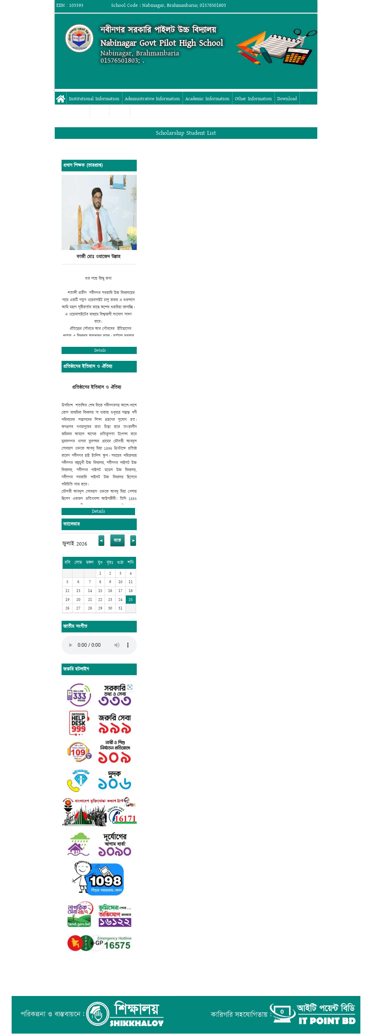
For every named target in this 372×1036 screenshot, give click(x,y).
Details (100, 350)
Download (287, 98)
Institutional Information (94, 98)
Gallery (99, 111)
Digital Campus (72, 111)
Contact (119, 111)
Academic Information (207, 98)
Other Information (253, 98)
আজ (117, 540)
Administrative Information (152, 98)
